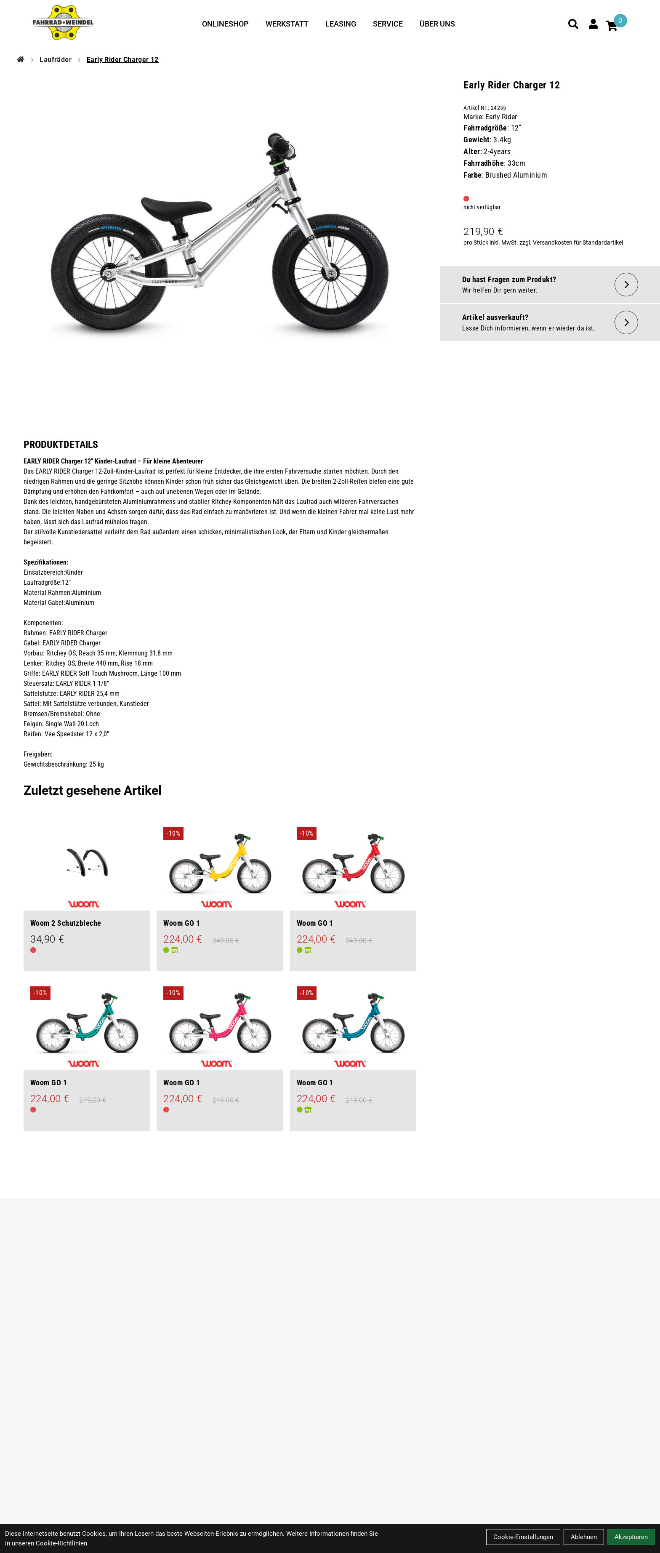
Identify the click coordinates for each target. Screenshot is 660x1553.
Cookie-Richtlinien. (62, 1543)
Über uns (437, 23)
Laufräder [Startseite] (56, 60)
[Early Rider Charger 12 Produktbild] (220, 239)
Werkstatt (287, 23)
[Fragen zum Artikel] (550, 284)
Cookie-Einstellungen (523, 1537)
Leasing (340, 23)
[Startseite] (20, 60)
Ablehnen (584, 1537)
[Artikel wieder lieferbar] (550, 322)
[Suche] (573, 24)
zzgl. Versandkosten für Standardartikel (571, 242)
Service (388, 23)
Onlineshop (225, 23)
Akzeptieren (631, 1537)
